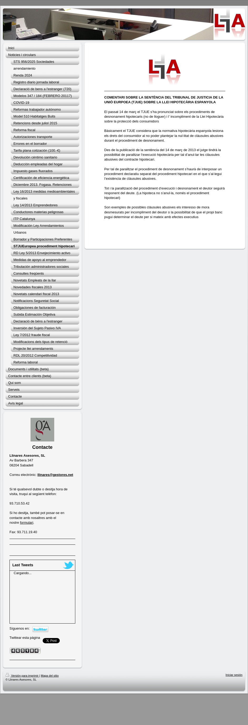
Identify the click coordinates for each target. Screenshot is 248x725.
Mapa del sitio (50, 675)
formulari (26, 523)
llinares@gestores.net (55, 475)
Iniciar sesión (234, 674)
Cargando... (23, 573)
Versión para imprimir (22, 675)
